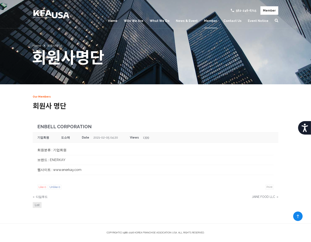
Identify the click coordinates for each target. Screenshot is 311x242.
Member (269, 10)
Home (113, 21)
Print (269, 187)
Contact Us (232, 21)
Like (42, 187)
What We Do (160, 21)
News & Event (187, 21)
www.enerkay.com (67, 170)
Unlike (55, 187)
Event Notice (258, 21)
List (37, 205)
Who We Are (133, 21)
